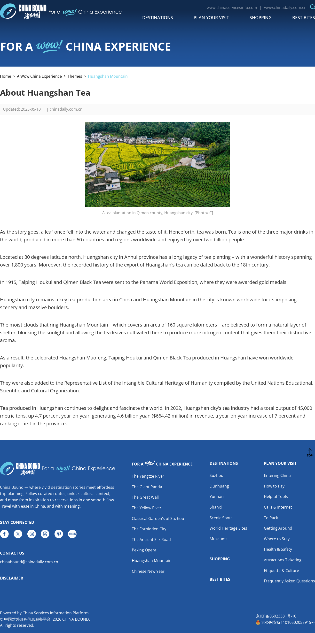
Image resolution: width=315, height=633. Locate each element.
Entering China (277, 475)
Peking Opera (144, 550)
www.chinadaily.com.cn (285, 7)
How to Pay (274, 486)
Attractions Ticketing (282, 560)
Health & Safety (278, 549)
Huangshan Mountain (108, 76)
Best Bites (303, 17)
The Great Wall (145, 497)
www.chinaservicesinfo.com (232, 7)
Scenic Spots (221, 517)
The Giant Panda (147, 486)
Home (5, 76)
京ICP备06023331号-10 (276, 616)
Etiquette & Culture (281, 570)
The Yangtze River (148, 476)
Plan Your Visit (211, 17)
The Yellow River (146, 508)
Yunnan (217, 496)
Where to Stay (277, 538)
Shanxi (216, 507)
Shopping (261, 17)
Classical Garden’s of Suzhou (158, 518)
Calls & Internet (278, 507)
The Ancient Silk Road (151, 539)
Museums (219, 538)
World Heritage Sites (228, 528)
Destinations (157, 17)
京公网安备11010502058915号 (288, 622)
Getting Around (278, 528)
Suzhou (216, 475)
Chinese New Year (148, 571)
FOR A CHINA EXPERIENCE (85, 46)
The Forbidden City (149, 529)
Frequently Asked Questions (289, 581)
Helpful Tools (276, 496)
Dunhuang (219, 486)
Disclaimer (11, 578)
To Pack (271, 517)
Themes (75, 76)
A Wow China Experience (39, 76)
